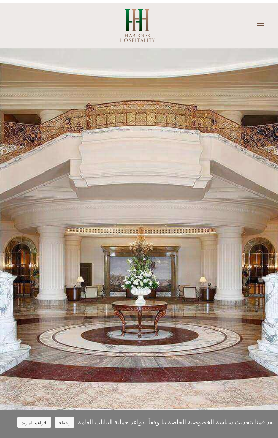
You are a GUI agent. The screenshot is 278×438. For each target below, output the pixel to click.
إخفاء (64, 422)
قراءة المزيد (34, 422)
